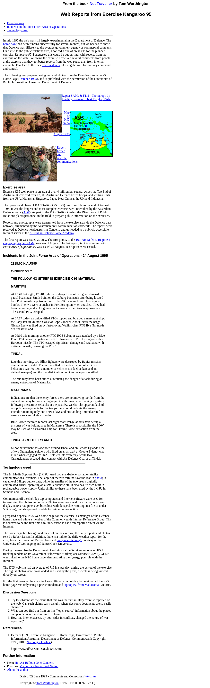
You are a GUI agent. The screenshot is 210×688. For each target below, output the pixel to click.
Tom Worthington (47, 683)
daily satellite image (69, 540)
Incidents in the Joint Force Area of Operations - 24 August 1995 (55, 256)
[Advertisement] (179, 42)
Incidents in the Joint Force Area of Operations (36, 26)
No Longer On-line (39, 642)
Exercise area (15, 23)
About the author (17, 669)
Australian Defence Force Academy (52, 233)
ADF (26, 212)
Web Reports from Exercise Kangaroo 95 (106, 14)
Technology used (17, 30)
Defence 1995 (28, 78)
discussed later (51, 65)
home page (10, 44)
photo (98, 478)
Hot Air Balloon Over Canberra (34, 662)
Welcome (90, 676)
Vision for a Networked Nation (39, 666)
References (12, 628)
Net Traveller (101, 4)
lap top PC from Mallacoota (81, 584)
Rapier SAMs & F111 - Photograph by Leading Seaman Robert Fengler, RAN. (86, 97)
